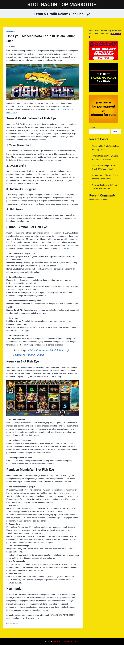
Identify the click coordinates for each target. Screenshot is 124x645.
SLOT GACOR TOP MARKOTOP (65, 641)
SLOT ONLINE (10, 32)
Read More (12, 623)
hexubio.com (33, 618)
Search (92, 127)
